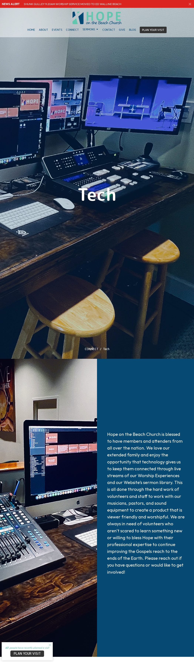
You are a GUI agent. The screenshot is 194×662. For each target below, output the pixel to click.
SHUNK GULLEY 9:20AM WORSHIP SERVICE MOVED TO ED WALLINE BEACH (72, 4)
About (43, 30)
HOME (31, 30)
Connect (72, 30)
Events (57, 30)
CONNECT (91, 349)
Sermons (91, 29)
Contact (108, 30)
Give (122, 30)
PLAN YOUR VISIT (153, 30)
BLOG (132, 30)
